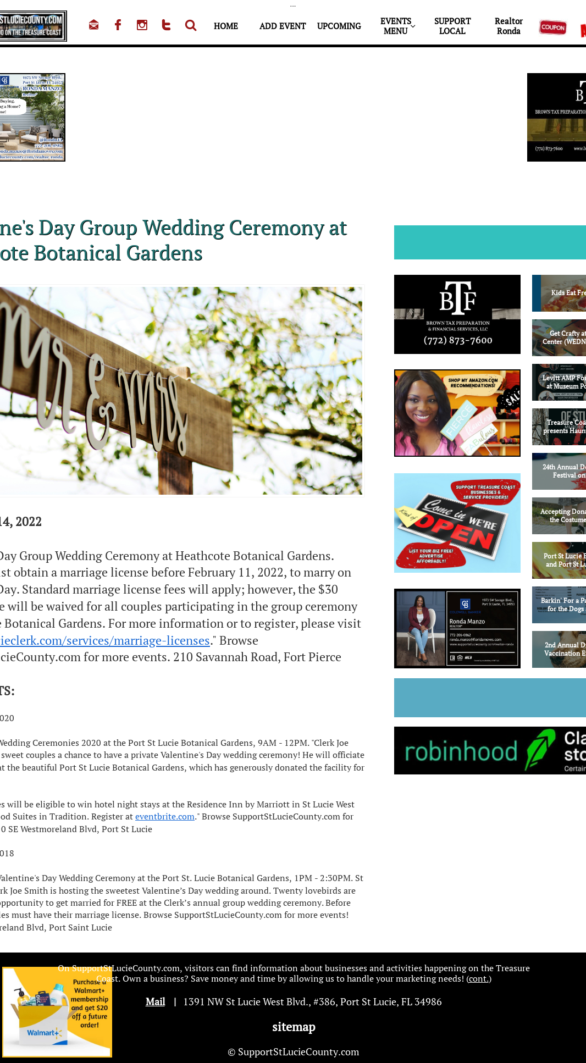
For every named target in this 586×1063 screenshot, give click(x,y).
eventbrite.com (165, 816)
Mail (155, 1001)
